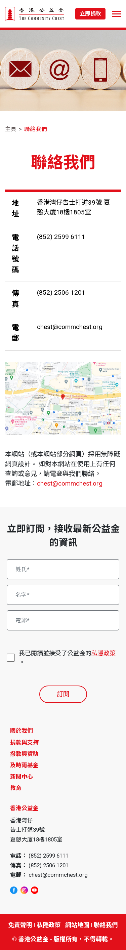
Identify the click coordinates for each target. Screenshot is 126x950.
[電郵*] (63, 620)
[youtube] (34, 890)
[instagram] (24, 890)
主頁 (10, 129)
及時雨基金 (24, 765)
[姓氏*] (63, 569)
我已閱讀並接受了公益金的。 (67, 657)
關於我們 (21, 730)
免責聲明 (20, 924)
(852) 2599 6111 (61, 237)
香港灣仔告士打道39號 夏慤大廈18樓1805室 (73, 207)
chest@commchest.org (69, 327)
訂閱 (63, 694)
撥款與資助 (24, 753)
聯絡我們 (35, 129)
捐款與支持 (24, 742)
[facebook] (13, 890)
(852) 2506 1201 (61, 292)
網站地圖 (77, 924)
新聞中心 (21, 776)
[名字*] (63, 595)
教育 (16, 788)
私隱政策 (103, 653)
